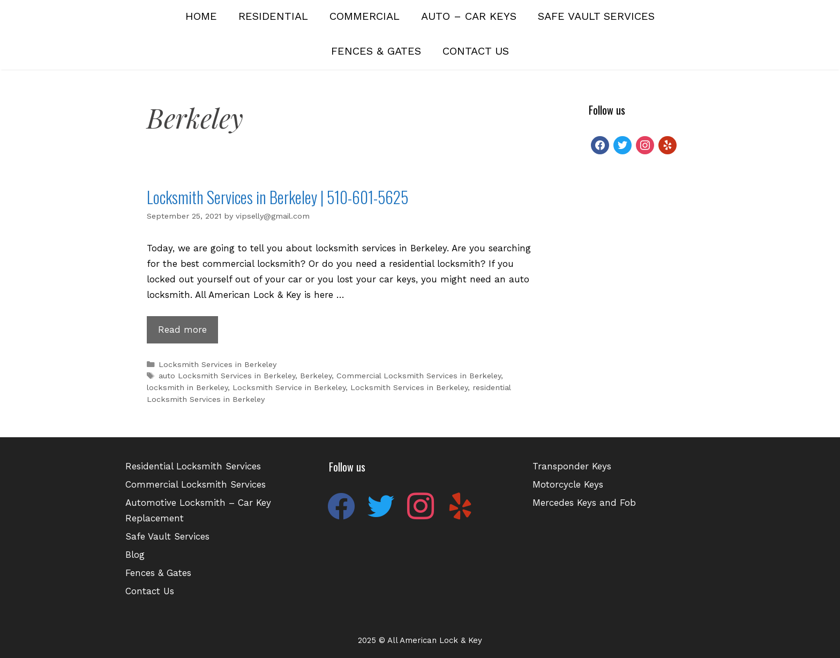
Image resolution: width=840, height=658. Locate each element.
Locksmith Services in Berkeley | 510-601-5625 (277, 197)
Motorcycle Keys (567, 484)
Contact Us (475, 50)
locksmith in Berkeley (187, 387)
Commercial (364, 16)
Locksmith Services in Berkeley (217, 364)
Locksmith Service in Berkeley (289, 387)
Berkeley (316, 375)
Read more (188, 332)
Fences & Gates (376, 50)
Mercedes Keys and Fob (584, 502)
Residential (273, 16)
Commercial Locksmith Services (195, 484)
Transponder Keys (571, 466)
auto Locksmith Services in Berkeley (227, 375)
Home (201, 16)
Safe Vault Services (596, 16)
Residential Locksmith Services (193, 466)
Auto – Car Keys (468, 16)
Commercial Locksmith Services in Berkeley (418, 375)
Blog (135, 554)
